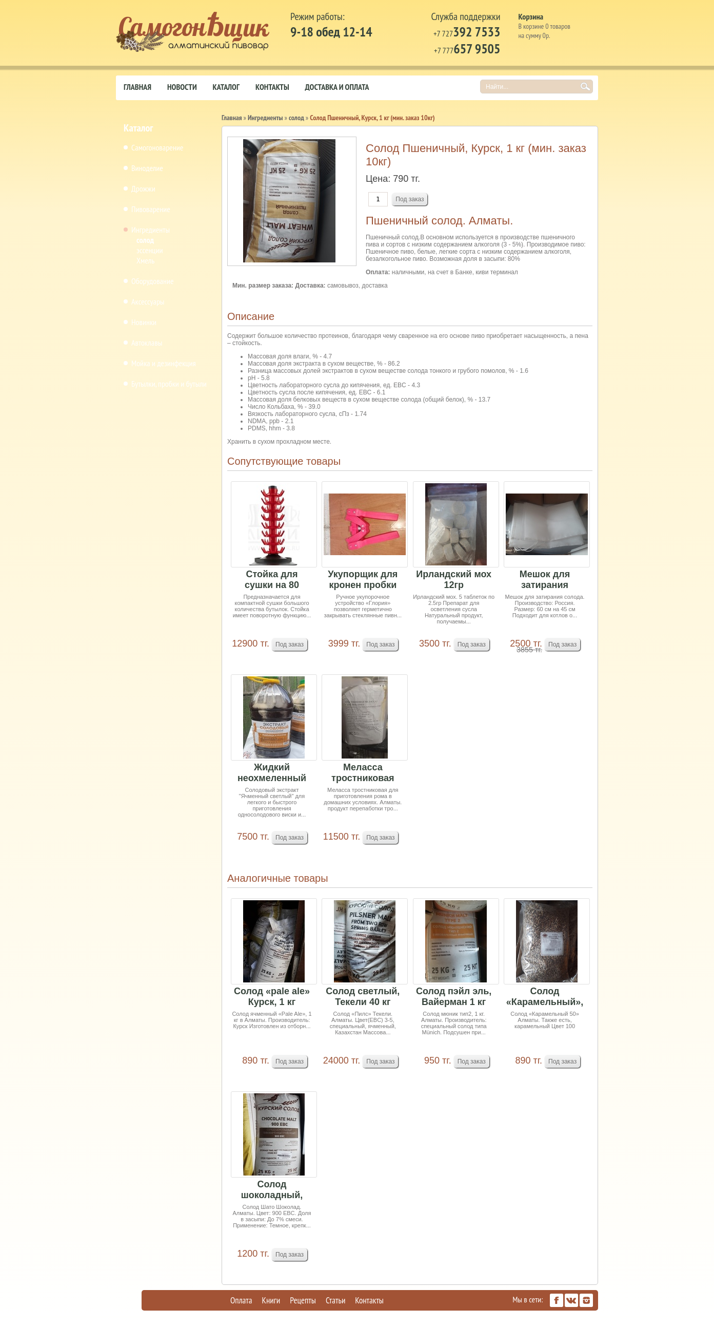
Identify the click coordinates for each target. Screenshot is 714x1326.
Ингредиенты (150, 229)
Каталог (226, 87)
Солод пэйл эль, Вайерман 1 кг (453, 996)
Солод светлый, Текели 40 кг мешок (363, 997)
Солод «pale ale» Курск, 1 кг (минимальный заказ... (272, 997)
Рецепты (303, 1300)
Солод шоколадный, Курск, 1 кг (272, 1190)
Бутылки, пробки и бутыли (169, 383)
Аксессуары (147, 301)
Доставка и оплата (337, 87)
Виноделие (147, 168)
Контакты (272, 87)
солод (145, 240)
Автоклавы (146, 342)
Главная (137, 87)
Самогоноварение (157, 147)
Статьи (335, 1300)
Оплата (241, 1300)
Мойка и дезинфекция (163, 363)
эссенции (149, 250)
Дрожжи (143, 188)
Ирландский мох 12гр (453, 579)
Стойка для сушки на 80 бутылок (272, 580)
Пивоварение (150, 209)
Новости (182, 87)
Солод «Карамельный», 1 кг (544, 997)
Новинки (143, 322)
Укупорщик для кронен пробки (363, 579)
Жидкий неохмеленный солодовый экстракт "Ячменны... (271, 773)
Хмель (145, 260)
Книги (271, 1300)
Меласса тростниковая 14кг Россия (362, 773)
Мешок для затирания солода (545, 580)
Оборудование (152, 281)
